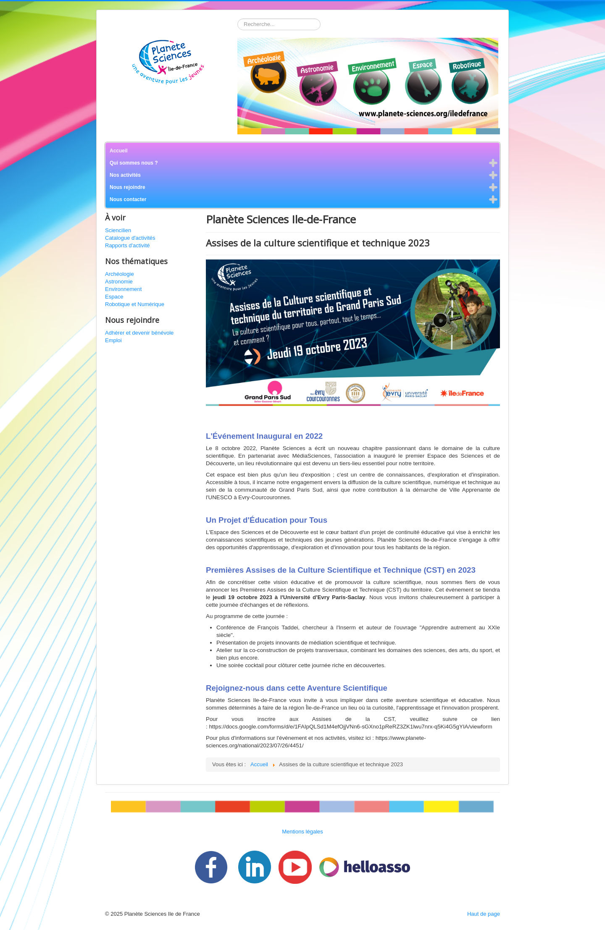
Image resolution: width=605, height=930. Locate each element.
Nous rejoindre (127, 187)
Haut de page (483, 914)
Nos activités (125, 175)
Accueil (119, 151)
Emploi (113, 340)
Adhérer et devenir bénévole (139, 333)
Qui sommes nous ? (134, 163)
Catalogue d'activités (130, 238)
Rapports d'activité (127, 245)
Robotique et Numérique (134, 304)
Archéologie (119, 274)
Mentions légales (302, 831)
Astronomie (119, 281)
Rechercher (237, 18)
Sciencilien (118, 230)
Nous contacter (128, 199)
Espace (114, 296)
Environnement (123, 289)
